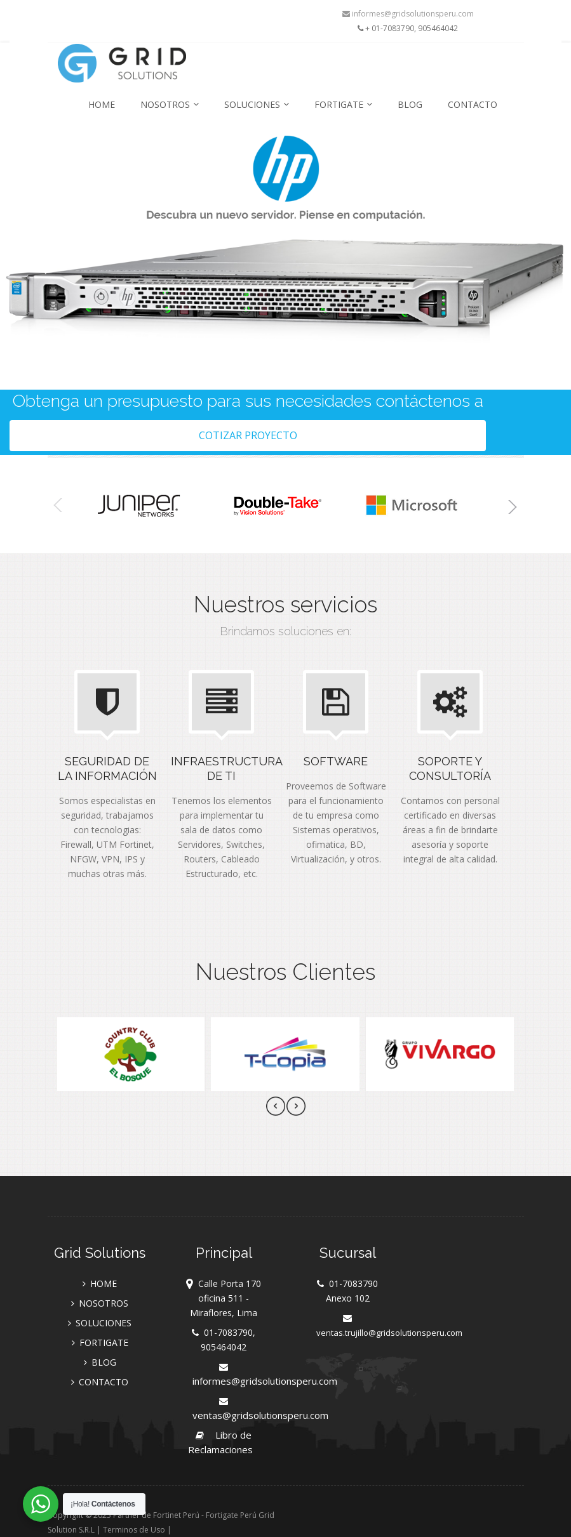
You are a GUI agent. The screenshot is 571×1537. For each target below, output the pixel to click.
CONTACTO (472, 104)
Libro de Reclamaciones (220, 1442)
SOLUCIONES (256, 104)
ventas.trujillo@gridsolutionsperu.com (389, 1332)
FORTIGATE (343, 104)
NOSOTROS (169, 104)
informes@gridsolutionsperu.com (408, 13)
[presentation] (275, 1108)
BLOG (410, 104)
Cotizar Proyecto (248, 435)
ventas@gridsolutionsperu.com (260, 1415)
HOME (101, 104)
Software (336, 761)
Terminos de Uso (134, 1529)
